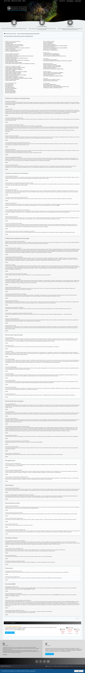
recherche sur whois (69, 601)
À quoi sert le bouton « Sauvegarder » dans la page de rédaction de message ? (18, 78)
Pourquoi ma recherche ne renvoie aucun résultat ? (52, 65)
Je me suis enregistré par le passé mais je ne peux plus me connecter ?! (17, 47)
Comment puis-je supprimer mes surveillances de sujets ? (53, 75)
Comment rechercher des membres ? (49, 67)
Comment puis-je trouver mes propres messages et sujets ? (53, 68)
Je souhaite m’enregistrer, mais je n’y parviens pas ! (14, 44)
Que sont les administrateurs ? (48, 42)
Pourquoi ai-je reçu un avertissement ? (11, 76)
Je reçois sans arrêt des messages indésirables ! (51, 54)
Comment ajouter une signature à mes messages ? (14, 69)
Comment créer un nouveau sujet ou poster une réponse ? (15, 67)
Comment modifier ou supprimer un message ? (13, 68)
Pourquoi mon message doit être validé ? (12, 79)
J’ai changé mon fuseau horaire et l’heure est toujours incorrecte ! (16, 58)
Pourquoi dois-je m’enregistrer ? (10, 42)
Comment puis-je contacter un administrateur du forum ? (53, 87)
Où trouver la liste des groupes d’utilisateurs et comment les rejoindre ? (55, 45)
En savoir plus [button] (32, 670)
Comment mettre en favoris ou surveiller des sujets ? (52, 73)
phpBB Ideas (57, 594)
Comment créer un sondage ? (10, 70)
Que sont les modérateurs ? (48, 43)
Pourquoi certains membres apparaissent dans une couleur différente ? (55, 47)
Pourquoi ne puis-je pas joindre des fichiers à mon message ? (15, 74)
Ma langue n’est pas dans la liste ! (11, 59)
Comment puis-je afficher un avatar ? (11, 61)
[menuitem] (16, 1)
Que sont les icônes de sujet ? (10, 92)
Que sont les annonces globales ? (11, 88)
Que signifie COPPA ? (9, 43)
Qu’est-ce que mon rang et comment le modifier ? (13, 62)
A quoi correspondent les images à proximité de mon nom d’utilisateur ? (17, 60)
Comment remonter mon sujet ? (10, 80)
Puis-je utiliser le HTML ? (9, 85)
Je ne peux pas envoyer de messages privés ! (51, 53)
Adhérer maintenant (10, 632)
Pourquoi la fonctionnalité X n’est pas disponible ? (51, 85)
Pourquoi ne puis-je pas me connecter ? (12, 46)
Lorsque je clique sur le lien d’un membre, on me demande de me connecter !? (20, 63)
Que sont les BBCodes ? (9, 84)
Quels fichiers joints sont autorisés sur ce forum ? (51, 79)
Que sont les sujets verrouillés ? (10, 91)
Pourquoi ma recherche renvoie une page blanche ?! (52, 66)
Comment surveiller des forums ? (49, 74)
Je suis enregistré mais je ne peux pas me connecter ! (14, 45)
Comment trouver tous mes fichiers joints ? (50, 80)
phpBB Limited (32, 587)
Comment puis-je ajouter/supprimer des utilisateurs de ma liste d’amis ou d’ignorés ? (57, 60)
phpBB (58, 205)
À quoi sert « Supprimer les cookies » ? (12, 51)
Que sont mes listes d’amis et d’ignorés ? (50, 59)
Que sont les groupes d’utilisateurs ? (49, 44)
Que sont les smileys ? (9, 86)
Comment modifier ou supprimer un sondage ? (13, 72)
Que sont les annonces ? (9, 89)
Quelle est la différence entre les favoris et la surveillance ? (53, 72)
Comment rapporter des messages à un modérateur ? (14, 77)
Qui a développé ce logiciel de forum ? (49, 84)
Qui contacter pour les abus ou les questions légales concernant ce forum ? (56, 86)
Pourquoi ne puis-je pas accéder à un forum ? (13, 73)
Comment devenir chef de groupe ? (49, 46)
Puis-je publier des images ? (10, 87)
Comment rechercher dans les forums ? (50, 64)
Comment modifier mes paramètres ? (11, 54)
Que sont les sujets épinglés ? (10, 90)
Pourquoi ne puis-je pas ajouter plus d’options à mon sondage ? (16, 71)
